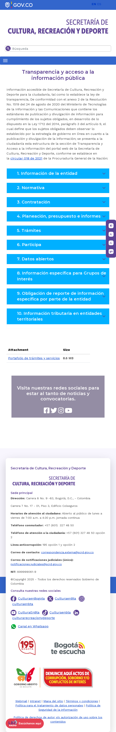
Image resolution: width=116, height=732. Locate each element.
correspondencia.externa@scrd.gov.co (67, 552)
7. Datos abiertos (62, 260)
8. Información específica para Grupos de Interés (62, 276)
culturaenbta (22, 604)
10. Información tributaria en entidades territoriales (62, 316)
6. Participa (62, 246)
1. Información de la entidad (62, 175)
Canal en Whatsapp (33, 626)
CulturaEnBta (28, 612)
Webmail (21, 701)
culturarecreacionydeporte (33, 618)
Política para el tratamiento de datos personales (49, 705)
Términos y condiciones (82, 701)
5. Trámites (62, 232)
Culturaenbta (60, 612)
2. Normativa (62, 189)
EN (94, 4)
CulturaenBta (65, 598)
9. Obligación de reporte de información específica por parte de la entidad (62, 296)
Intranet (35, 701)
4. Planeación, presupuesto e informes (62, 217)
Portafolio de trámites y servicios (34, 358)
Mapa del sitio (53, 701)
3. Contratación (62, 203)
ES (99, 4)
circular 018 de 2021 (26, 158)
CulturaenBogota (31, 598)
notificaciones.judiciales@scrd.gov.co (36, 564)
